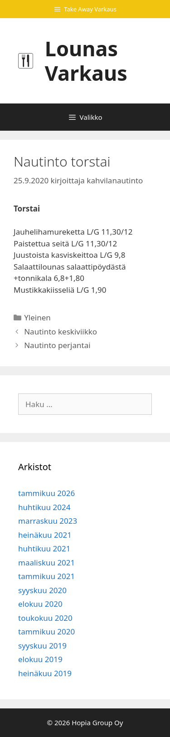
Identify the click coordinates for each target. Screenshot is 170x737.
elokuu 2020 (40, 604)
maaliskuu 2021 (46, 562)
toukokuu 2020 (45, 618)
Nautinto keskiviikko (60, 331)
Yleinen (37, 317)
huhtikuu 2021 (44, 548)
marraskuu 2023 (47, 521)
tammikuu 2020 (46, 631)
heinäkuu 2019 (45, 673)
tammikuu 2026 (46, 493)
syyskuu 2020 (42, 590)
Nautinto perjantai (57, 345)
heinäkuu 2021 (45, 535)
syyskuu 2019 (42, 645)
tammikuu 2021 (46, 576)
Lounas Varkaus (86, 60)
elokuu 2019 (40, 659)
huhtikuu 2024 (44, 507)
